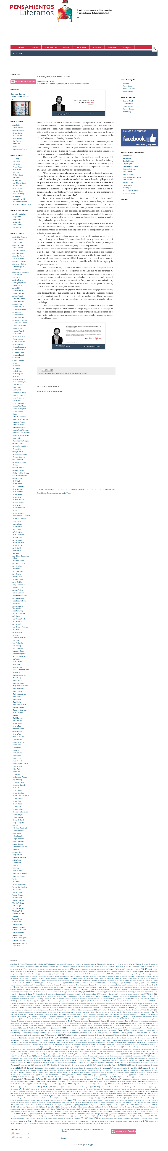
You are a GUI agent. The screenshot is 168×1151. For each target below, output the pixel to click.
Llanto (119, 1054)
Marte (81, 1058)
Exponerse (49, 1025)
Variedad (20, 1118)
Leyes (57, 1054)
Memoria (47, 1060)
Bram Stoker (16, 334)
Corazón (149, 994)
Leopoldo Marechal (19, 656)
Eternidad (54, 1023)
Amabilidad (51, 969)
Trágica (75, 1116)
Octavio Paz (16, 726)
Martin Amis (16, 699)
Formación (13, 1030)
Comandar (145, 987)
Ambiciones (85, 969)
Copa (129, 994)
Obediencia (107, 1070)
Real (147, 1091)
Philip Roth (16, 769)
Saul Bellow (16, 833)
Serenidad (140, 1102)
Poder (69, 1084)
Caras (119, 983)
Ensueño (109, 1016)
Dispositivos (53, 1012)
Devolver (44, 1010)
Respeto (20, 1098)
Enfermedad (60, 1016)
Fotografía (46, 1030)
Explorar (32, 1025)
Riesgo (138, 1098)
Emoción (109, 1014)
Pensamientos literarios (79, 373)
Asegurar (132, 974)
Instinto (133, 1047)
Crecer (116, 996)
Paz (42, 1077)
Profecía (49, 1089)
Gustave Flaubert (18, 470)
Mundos (132, 1065)
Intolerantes (127, 1049)
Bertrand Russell (18, 331)
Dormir (119, 1012)
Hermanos (91, 1035)
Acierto (126, 964)
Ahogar (85, 966)
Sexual (39, 1105)
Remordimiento (84, 1095)
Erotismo (39, 1019)
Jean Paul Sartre (18, 561)
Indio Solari (16, 178)
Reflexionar (142, 1093)
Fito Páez (15, 172)
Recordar (76, 1093)
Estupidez (34, 1023)
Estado (144, 1021)
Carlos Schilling (17, 344)
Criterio (60, 998)
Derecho (147, 1003)
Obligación (124, 1070)
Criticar (67, 998)
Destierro (122, 1007)
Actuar (146, 964)
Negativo (20, 1070)
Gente (42, 1032)
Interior (89, 1049)
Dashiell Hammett (18, 379)
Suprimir (137, 1109)
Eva (66, 1023)
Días (11, 1014)
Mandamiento (14, 1058)
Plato (18, 1084)
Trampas (153, 1113)
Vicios (14, 1121)
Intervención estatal (107, 1049)
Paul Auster (16, 745)
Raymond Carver (18, 782)
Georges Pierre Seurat (130, 166)
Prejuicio (58, 1087)
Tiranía (40, 1113)
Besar (90, 978)
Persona (31, 1081)
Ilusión (140, 1040)
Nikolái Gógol (17, 723)
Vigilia (64, 1121)
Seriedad (16, 1105)
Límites (56, 1056)
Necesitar (144, 1068)
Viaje (131, 1118)
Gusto (12, 1035)
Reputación (152, 1095)
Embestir (92, 1014)
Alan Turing (16, 125)
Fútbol (148, 1030)
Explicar (24, 1025)
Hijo (136, 1035)
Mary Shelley (17, 702)
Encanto (13, 1016)
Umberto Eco (17, 898)
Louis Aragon (17, 667)
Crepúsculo (14, 998)
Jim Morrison (17, 180)
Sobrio (36, 1107)
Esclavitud (104, 1019)
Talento (38, 1111)
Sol (59, 1107)
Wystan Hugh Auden (19, 943)
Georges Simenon (18, 457)
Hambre (74, 1035)
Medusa (29, 1060)
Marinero (74, 1058)
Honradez (98, 1038)
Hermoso (99, 1035)
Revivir (102, 1098)
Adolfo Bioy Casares (19, 237)
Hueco (142, 1038)
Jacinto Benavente (18, 535)
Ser (116, 1102)
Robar (149, 1098)
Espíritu (127, 1021)
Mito (125, 1062)
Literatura (68, 373)
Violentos (94, 1121)
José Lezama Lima (19, 601)
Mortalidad (54, 1065)
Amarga (76, 969)
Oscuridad (26, 1075)
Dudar (147, 1012)
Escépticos (152, 1019)
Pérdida (69, 1091)
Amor (144, 968)
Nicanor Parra (17, 721)
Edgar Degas (127, 164)
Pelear (108, 1077)
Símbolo (25, 1111)
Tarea (45, 1111)
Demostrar (128, 1003)
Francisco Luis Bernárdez (21, 433)
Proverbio (116, 1089)
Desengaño (13, 1007)
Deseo (22, 1007)
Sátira (12, 1111)
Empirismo (126, 1014)
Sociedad (51, 1107)
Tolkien (14, 879)
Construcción (151, 992)
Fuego (90, 1030)
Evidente (72, 1023)
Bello (75, 978)
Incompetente (152, 1042)
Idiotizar (98, 1040)
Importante (51, 1042)
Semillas (41, 1102)
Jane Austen (16, 551)
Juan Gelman (17, 621)
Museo (140, 1065)
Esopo (14, 414)
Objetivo (115, 1070)
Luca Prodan (16, 196)
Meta (153, 1060)
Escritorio (137, 1019)
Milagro (52, 1062)
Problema (23, 1089)
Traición (129, 1113)
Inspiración (109, 1047)
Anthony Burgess (18, 293)
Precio (156, 1084)
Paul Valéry (16, 750)
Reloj (58, 1095)
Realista (16, 1093)
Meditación (21, 1060)
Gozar (99, 1032)
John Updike (16, 574)
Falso (134, 1025)
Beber (48, 978)
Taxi (51, 1111)
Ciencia (16, 987)
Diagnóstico (67, 1010)
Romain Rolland (18, 820)
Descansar (94, 1005)
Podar (63, 1084)
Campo (44, 983)
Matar (95, 1058)
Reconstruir (67, 1093)
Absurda (43, 964)
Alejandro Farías (50, 373)
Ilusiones (132, 1040)
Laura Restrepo (17, 648)
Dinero (143, 1010)
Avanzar (132, 976)
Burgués (68, 980)
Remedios (75, 1095)
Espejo (70, 1021)
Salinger (15, 825)
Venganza (69, 1118)
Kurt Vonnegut (17, 646)
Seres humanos (152, 1102)
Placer (134, 1081)
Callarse (133, 980)
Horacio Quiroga (18, 513)
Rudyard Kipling (18, 823)
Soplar (128, 1107)
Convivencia (122, 994)
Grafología (106, 1032)
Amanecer (60, 969)
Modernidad (144, 1062)
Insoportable (100, 1047)
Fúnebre (142, 1030)
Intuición (145, 1049)
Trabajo (105, 1114)
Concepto (115, 989)
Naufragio (116, 1068)
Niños (39, 1070)
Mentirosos (114, 1060)
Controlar (103, 994)
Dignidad (128, 1010)
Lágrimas (37, 1056)
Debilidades (109, 1001)
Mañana (131, 1058)
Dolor (92, 1012)
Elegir (79, 1014)
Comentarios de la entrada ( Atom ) (59, 493)
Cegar (49, 985)
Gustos (19, 1035)
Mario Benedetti (17, 689)
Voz (27, 1123)
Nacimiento (38, 1068)
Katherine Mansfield (19, 638)
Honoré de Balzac (18, 508)
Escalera (61, 1019)
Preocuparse (86, 1087)
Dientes (121, 1010)
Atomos (49, 976)
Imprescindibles (81, 1042)
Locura (137, 1054)
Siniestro (134, 1105)
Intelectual (32, 1049)
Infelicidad (85, 1044)
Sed (11, 1102)
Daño (85, 1001)
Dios (152, 1010)
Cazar (44, 985)
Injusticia (152, 1044)
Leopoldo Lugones (18, 654)
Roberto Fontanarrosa (20, 812)
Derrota (14, 1005)
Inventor (152, 1049)
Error (46, 1019)
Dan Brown (16, 368)
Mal (108, 1056)
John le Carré (17, 577)
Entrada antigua (109, 489)
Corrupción (50, 996)
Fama (147, 1025)
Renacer (94, 1095)
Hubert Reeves (17, 133)
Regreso (35, 1095)
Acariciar (69, 964)
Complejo (49, 989)
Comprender (84, 989)
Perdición (65, 1079)
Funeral (112, 1030)
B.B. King (15, 159)
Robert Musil (16, 801)
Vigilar (58, 1121)
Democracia (100, 1003)
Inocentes (54, 1047)
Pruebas (139, 1089)
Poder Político (80, 1084)
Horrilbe (121, 1038)
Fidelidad (95, 1028)
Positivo (148, 1084)
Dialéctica (83, 1010)
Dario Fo (15, 376)
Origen (148, 1072)
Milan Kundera (17, 713)
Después (96, 1007)
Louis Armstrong (18, 194)
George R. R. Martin (19, 454)
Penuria (49, 1079)
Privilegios (154, 1087)
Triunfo (61, 1116)
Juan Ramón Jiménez (20, 627)
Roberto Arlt (16, 806)
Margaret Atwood (18, 683)
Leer (152, 1051)
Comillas (42, 989)
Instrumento (151, 1047)
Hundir (46, 1040)
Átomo (79, 1123)
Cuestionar (128, 998)
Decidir (118, 1001)
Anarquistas (47, 971)
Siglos (76, 1105)
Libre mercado (89, 1054)
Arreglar (74, 974)
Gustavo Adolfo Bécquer (20, 473)
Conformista (47, 992)
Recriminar (104, 1093)
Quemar (83, 1091)
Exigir (112, 1023)
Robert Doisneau (129, 89)
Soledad (74, 1107)
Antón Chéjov (17, 304)
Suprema (121, 1109)
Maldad (127, 1056)
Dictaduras (113, 1010)
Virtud (109, 1121)
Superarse (102, 1109)
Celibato (71, 985)
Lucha (146, 1054)
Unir (95, 1116)
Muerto (99, 1065)
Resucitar (70, 1098)
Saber (69, 1100)
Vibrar (150, 1118)
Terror (136, 1111)
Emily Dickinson (18, 403)
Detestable (30, 1010)
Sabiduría (80, 1100)
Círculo (52, 1001)
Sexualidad (47, 1105)
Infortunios (120, 1044)
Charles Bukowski (18, 350)
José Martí (16, 603)
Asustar (20, 976)
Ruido (52, 1100)
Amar (67, 969)
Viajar (126, 1118)
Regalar (20, 1095)
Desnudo (69, 1007)
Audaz (71, 976)
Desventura (13, 1010)
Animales (83, 971)
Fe (47, 1028)
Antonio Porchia (18, 301)
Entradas (16, 1133)
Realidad (154, 1091)
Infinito (101, 1045)
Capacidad (98, 983)
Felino (72, 1028)
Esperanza (93, 1021)
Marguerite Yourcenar (20, 686)
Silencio (102, 1105)
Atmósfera (42, 976)
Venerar (61, 1118)
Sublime (37, 1109)
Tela (70, 1111)
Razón (140, 1091)
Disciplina (20, 1012)
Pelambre (95, 1077)
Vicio (156, 1118)
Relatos (43, 1095)
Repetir (127, 1095)
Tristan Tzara (17, 892)
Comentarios (17, 1137)
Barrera (34, 978)
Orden (126, 1072)
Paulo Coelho (17, 758)
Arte (108, 974)
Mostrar (62, 1065)
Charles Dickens (18, 352)
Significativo (94, 1105)
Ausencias (93, 976)
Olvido (58, 1072)
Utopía (122, 1116)
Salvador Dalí (17, 227)
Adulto (38, 966)
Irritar (31, 1051)
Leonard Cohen (17, 191)
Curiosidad (23, 1001)
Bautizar (41, 978)
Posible (141, 1084)
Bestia (96, 978)
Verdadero (102, 1118)
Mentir (89, 1060)
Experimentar (14, 1025)
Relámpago (66, 1095)
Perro (12, 1081)
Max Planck (16, 141)
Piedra (112, 1081)
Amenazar (102, 969)
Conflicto (38, 992)
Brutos (62, 980)
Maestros (93, 1056)
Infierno (93, 1045)
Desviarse (22, 1010)
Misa (94, 1062)
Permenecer (152, 1079)
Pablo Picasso (17, 225)
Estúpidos (44, 1023)
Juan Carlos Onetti (18, 619)
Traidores (138, 1113)
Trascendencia (35, 1116)
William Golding (17, 935)
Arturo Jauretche (18, 318)
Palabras (88, 1075)
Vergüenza (118, 1118)
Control (95, 994)
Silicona (111, 1105)
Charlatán (129, 985)
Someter (91, 1107)
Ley (44, 1054)
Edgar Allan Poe (18, 387)
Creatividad (107, 996)
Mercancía (123, 1060)
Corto (57, 996)
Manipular (33, 1058)
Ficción (86, 1028)
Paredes (141, 1075)
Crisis (53, 998)
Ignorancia (106, 1040)
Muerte (90, 1065)
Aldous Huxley (17, 248)
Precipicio (16, 1087)
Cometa (19, 989)
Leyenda (50, 1054)
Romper (19, 1100)
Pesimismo (83, 1081)
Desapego (57, 1005)
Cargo (139, 983)
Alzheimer (42, 969)
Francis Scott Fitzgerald (20, 430)
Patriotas (36, 1077)
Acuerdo (153, 964)
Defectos (152, 1001)
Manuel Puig (16, 678)
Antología (114, 971)
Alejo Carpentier (18, 259)
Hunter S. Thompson (19, 519)
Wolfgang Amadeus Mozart (21, 204)
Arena (47, 974)
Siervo (69, 1105)
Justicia (63, 1051)
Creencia (143, 996)
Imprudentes (121, 1042)
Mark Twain (16, 697)
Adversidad (46, 966)
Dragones (128, 1012)
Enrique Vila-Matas (19, 406)
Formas (22, 1030)
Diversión (70, 1012)
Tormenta (80, 1113)
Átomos (86, 1123)
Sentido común (74, 1102)
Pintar (123, 1081)
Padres (63, 1075)
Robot (156, 1098)
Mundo (123, 1065)
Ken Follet (16, 640)
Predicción (31, 1087)
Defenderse (22, 1003)
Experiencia (150, 1023)
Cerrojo (112, 985)
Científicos (27, 987)
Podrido (97, 1084)
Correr (33, 996)
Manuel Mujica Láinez (20, 675)
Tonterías (57, 1113)
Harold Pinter (17, 484)
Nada (75, 1068)
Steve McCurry (128, 91)
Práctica (146, 1089)
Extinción (89, 1025)
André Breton (17, 285)
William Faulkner (18, 932)
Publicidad (22, 1091)
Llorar (125, 1054)
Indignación (68, 1044)
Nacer (29, 1068)
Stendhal (15, 849)
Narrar (97, 1068)
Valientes (145, 1116)
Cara (113, 983)
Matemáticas (103, 1058)
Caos (90, 983)
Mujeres (114, 1065)
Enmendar (93, 1016)
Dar (73, 1001)
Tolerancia (48, 1113)
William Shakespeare (19, 938)
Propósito (97, 1089)
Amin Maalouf (17, 275)
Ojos (39, 1072)
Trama (146, 1113)
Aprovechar (16, 974)
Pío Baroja (16, 774)
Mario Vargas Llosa (19, 694)
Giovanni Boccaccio (19, 462)
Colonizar (136, 987)
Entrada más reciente (45, 489)
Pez (106, 1081)
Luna (24, 1056)
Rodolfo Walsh (17, 817)
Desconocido (115, 1005)
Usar (116, 1116)
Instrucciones (142, 1047)
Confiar (30, 992)
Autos (117, 976)
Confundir (56, 992)
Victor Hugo (16, 906)
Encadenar (151, 1014)
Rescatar (12, 1098)
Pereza (79, 1079)
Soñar (153, 1107)
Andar (62, 971)
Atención (34, 976)
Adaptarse (13, 966)
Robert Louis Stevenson (20, 796)
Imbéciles (34, 1042)
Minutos (73, 1062)
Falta (140, 1025)
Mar (54, 1058)
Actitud (132, 964)
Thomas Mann (17, 871)
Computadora (96, 989)
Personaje (41, 1081)
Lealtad (132, 1051)
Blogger (90, 1145)
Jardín (37, 1051)
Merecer (141, 1060)
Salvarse (113, 1100)
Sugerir (87, 1109)
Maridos (67, 1058)
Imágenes (131, 1042)
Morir (44, 1065)
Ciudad (61, 987)
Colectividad (117, 987)
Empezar (117, 1014)
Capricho (106, 983)
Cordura (13, 996)
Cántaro (38, 1001)
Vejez (27, 1118)
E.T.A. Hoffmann (18, 384)
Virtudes (117, 1121)
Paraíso (133, 1075)
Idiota (91, 1040)
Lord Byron (16, 664)
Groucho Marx (128, 106)
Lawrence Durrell (18, 651)
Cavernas (37, 985)
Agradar (73, 966)
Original (155, 1072)
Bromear (55, 980)
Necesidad (133, 1068)
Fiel (102, 1028)
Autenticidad (101, 976)
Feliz (78, 1028)
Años (14, 978)
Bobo (141, 978)
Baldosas (21, 978)
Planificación (152, 1081)
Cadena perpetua (111, 980)
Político (118, 1084)
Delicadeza (64, 1003)
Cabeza (101, 980)
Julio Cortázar (17, 632)
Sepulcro (110, 1102)
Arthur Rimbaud (17, 315)
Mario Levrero (17, 691)
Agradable (66, 966)
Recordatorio (86, 1093)
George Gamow (18, 130)
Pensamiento (17, 1079)
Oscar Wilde (16, 734)
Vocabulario (152, 1121)
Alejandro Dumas (18, 256)
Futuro (120, 1030)
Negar (12, 1070)
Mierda (45, 1062)
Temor (85, 1111)
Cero (98, 985)
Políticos (126, 1084)
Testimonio (144, 1111)
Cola (110, 987)
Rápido (58, 1100)
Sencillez (48, 1102)
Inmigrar (21, 1047)
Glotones (65, 1032)
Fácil (128, 1030)
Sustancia (146, 1109)
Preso (104, 1087)
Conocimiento (89, 992)
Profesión (58, 1089)
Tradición (114, 1113)
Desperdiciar (87, 1007)
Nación (69, 1068)
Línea (63, 1056)
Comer (12, 989)
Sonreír (106, 1107)
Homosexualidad (78, 1038)
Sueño (53, 1109)
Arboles (36, 974)
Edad (17, 1014)
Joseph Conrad (17, 587)
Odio (21, 1072)
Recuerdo (112, 1093)
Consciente (109, 992)
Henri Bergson (17, 489)
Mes (148, 1060)
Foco (154, 1028)
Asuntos (153, 974)
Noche (46, 1070)
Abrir (35, 964)
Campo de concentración (56, 983)
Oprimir (102, 1072)
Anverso (121, 971)
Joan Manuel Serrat (19, 183)
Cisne (54, 987)
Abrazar (29, 964)
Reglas (28, 1095)
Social (43, 1107)
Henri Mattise (127, 172)
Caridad (145, 983)
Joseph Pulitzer (17, 590)
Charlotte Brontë (18, 355)
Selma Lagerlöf (17, 836)
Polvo (103, 1084)
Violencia (85, 1121)
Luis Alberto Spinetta (19, 202)
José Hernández (18, 598)
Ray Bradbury (17, 780)
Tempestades (93, 1111)
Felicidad (62, 1028)
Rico (131, 1098)
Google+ (64, 1138)
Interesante (80, 1049)
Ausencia (85, 976)
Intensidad (64, 1049)
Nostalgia (76, 1070)
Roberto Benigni (128, 109)
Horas (105, 1038)
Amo (137, 969)
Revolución (110, 1098)
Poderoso (89, 1084)
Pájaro (56, 1091)
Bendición (82, 978)
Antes (107, 971)
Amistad (120, 969)
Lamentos (111, 1051)
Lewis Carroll (17, 662)
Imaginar (25, 1042)
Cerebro (91, 985)
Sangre (120, 1100)
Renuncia (110, 1095)
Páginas (49, 1091)
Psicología (154, 1089)
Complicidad (57, 989)
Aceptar (111, 964)
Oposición (95, 1072)
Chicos (136, 985)
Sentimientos (86, 1102)
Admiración (23, 966)
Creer (151, 996)
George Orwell (17, 452)
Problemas (34, 1089)
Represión (135, 1095)
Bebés (60, 978)
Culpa (141, 998)
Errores (53, 1019)
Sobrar (30, 1107)
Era (33, 1019)
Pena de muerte (147, 1077)
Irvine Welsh (16, 521)
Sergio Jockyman (18, 839)
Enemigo (43, 1017)
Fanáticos (32, 1028)
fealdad (65, 1123)
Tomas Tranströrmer (19, 884)
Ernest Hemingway (19, 409)
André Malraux (17, 291)
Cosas (64, 996)
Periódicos (133, 1079)
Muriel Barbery (17, 718)
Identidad (83, 1040)
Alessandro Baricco (19, 264)
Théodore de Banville (19, 874)
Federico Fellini (128, 104)
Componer (66, 989)
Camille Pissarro (128, 161)
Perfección (97, 1079)
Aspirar (140, 974)
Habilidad (26, 1035)
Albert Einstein (17, 128)
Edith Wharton (17, 390)
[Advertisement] (143, 22)
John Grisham (17, 566)
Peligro (114, 1077)
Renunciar (119, 1095)
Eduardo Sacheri (18, 398)
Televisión (77, 1111)
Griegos (130, 1032)
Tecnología (57, 1111)
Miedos (37, 1062)
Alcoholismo (120, 966)
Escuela (145, 1019)
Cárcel (45, 1001)
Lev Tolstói (16, 659)
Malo (144, 1056)
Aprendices (154, 971)
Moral (30, 1065)
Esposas (120, 1021)
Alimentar (152, 966)
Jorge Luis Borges (18, 585)
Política (109, 1084)
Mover (75, 1065)
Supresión (130, 1109)
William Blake (17, 924)
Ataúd (27, 976)
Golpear (92, 1032)
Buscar (75, 981)
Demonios (119, 1003)
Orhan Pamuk (17, 731)
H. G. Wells (16, 481)
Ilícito (146, 1040)
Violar (77, 1121)
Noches (53, 1070)
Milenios (59, 1062)
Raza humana (120, 1091)
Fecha (54, 1028)
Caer (120, 980)
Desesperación (33, 1007)
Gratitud (123, 1032)
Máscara (155, 1065)
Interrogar (96, 1049)
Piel (118, 1081)
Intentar (72, 1049)
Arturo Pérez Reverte (19, 320)
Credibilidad (134, 996)
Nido (26, 1070)
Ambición (93, 969)
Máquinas (147, 1065)
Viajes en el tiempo (141, 1118)
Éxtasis (106, 1123)
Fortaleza (30, 1030)
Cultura (13, 1001)
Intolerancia (118, 1049)
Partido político (151, 1075)
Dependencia (138, 1003)
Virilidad (102, 1121)
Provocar (124, 1089)
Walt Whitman (17, 919)
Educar (24, 1014)
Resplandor (29, 1098)
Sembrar (34, 1102)
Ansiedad (100, 971)
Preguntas (42, 1086)
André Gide (16, 288)
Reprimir (143, 1095)
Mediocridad (151, 1058)
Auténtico (124, 976)
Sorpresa (136, 1107)
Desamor (38, 1005)
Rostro (32, 1100)
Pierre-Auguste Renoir (130, 191)
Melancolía (37, 1060)
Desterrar (114, 1007)
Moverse (82, 1065)
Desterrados (105, 1007)
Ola (46, 1072)
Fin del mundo (117, 1028)
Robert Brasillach (18, 793)
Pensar (40, 1079)
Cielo (156, 985)
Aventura (140, 976)
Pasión (22, 1077)
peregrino (73, 1123)
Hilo (146, 1035)
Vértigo (41, 1123)
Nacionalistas (60, 1068)
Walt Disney (127, 112)
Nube (83, 1070)
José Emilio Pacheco (19, 595)
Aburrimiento (61, 964)
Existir (132, 1023)
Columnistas (60, 373)
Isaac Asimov (17, 524)
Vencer (48, 1118)
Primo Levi (16, 772)
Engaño (76, 1017)
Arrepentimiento (83, 974)
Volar (12, 1123)
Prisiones (146, 1087)
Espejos (77, 1021)
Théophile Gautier (18, 876)
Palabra (78, 1075)
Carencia (126, 983)
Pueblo (29, 1091)
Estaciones (137, 1021)
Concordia (145, 989)
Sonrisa (113, 1107)
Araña (24, 974)
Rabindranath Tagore (19, 777)
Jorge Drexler (17, 188)
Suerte (44, 1109)
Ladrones (93, 1051)
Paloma (97, 1075)
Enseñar (100, 1016)
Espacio (37, 1021)
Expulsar (74, 1025)
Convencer (112, 994)
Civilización (70, 987)
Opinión (65, 1072)
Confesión (13, 992)
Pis (129, 1081)
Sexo (31, 1105)
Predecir (23, 1087)
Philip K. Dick (17, 766)
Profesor (65, 1089)
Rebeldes (34, 1093)
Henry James (17, 494)
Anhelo (76, 971)
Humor (39, 1040)
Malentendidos (137, 1056)
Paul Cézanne (128, 183)
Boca (146, 978)
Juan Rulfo (16, 630)
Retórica (95, 1098)
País (48, 1077)
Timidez (33, 1113)
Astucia (147, 974)
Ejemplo (56, 1014)
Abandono (13, 964)
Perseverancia (21, 1081)
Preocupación (74, 1087)
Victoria (21, 1121)
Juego (50, 1051)
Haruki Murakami (18, 486)
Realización (24, 1093)
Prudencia (132, 1089)
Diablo (59, 1010)
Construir (13, 994)
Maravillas (60, 1058)
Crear (97, 996)
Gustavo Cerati (17, 175)
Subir (12, 1109)
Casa (11, 985)
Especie (53, 1021)
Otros (46, 1075)
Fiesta (108, 1028)
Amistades (130, 969)
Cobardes (93, 987)
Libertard (80, 1054)
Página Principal (78, 489)
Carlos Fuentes (17, 339)
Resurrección (78, 1098)
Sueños (61, 1109)
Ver (82, 1118)
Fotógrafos (56, 1030)
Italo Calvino (16, 529)
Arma (60, 974)
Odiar (14, 1072)
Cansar (77, 983)
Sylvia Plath (16, 860)
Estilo (12, 1023)
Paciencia (54, 1075)
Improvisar (100, 1042)
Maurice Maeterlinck (19, 707)
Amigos (110, 969)
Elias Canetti (16, 401)
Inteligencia (43, 1049)
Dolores (111, 1012)
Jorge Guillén (17, 582)
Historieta (31, 1038)
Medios (12, 1060)
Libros (98, 1054)
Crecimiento (124, 996)
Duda (141, 1012)
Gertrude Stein (17, 460)
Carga (133, 983)
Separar (103, 1102)
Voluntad (19, 1123)
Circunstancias (45, 987)
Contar (30, 994)
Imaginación (14, 1042)
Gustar (153, 1032)
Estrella (18, 1023)
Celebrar (64, 985)
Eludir (86, 1014)
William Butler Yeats (19, 930)
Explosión (40, 1025)
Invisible (12, 1051)
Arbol (29, 974)
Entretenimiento (136, 1016)
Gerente (51, 1032)
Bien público (133, 978)
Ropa (26, 1100)
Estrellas (25, 1023)
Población (42, 1084)
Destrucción (143, 1007)
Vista (136, 1121)
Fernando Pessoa (18, 422)
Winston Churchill (18, 941)
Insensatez (81, 1047)
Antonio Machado (18, 299)
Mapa (48, 1058)
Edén (31, 1014)
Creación (89, 996)
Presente (95, 1087)
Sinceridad (126, 1105)
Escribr (130, 1019)
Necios (153, 1068)
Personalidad (51, 1081)
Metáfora (12, 1062)
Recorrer (95, 1093)
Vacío (130, 1116)
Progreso (80, 1089)
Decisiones (133, 1001)
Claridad (79, 987)
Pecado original (67, 1077)
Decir (124, 1001)
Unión (110, 1116)
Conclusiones (136, 989)
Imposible (61, 1042)
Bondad (13, 981)
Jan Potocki (16, 548)
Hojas (39, 1038)
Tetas (150, 1111)
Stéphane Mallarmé (19, 857)
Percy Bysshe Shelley (20, 764)
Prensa (65, 1087)
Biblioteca (110, 978)
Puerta (37, 1091)
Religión (50, 1096)
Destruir (152, 1007)
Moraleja (37, 1065)
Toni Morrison (17, 890)
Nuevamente (92, 1070)
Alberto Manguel (18, 245)
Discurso (29, 1012)
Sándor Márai (17, 863)
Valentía (136, 1116)
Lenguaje (23, 1054)
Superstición (112, 1109)
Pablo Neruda (17, 739)
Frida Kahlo (16, 219)
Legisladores (14, 1054)
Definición (40, 1003)
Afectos (58, 966)
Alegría (129, 966)
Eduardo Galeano (18, 395)
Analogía (39, 971)
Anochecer (91, 971)
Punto (43, 1091)
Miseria (109, 1062)
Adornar (31, 966)
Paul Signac (127, 188)
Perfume (106, 1079)
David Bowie (16, 170)
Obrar (141, 1070)
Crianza (32, 998)
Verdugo (110, 1118)
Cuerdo (105, 998)
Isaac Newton (17, 136)
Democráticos (110, 1003)
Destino (131, 1007)
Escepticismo (95, 1019)
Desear (153, 1005)
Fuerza (97, 1030)
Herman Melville (18, 500)
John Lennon (17, 186)
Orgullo (141, 1072)
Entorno (125, 1016)
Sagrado (99, 1100)
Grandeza (115, 1032)
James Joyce (17, 540)
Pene (156, 1077)
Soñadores (144, 1107)
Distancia (62, 1012)
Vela (32, 1118)
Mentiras (105, 1060)
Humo (32, 1040)
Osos (34, 1075)
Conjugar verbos (67, 992)
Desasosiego (76, 1005)
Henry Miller (16, 497)
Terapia (124, 1111)
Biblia (102, 978)
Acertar (119, 964)
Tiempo (15, 1113)
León (62, 1054)
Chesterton (16, 358)
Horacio (15, 511)
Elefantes (72, 1014)
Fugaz (105, 1030)
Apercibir (134, 971)
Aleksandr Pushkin (18, 261)
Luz (30, 1056)
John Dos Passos (18, 563)
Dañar (79, 1001)
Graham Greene (18, 468)
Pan (103, 1075)
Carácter (152, 983)
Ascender (124, 974)
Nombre (67, 1070)
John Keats (16, 569)
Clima (86, 987)
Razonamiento (130, 1091)
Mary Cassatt (127, 180)
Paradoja (126, 1075)
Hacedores (51, 1035)
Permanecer (143, 1079)
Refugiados (152, 1093)
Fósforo (135, 1030)
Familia (153, 1025)
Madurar (77, 1056)
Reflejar (132, 1093)
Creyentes (23, 998)
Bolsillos (153, 978)
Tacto (31, 1111)
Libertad (70, 1054)
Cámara (31, 1001)
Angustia (69, 971)
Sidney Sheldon (17, 841)
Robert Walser (17, 804)
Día (153, 1012)
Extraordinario (107, 1025)
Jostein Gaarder (18, 593)
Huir (154, 1038)
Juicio (56, 1051)
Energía (51, 1016)
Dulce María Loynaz (19, 382)
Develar (37, 1010)
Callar (126, 980)
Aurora (78, 976)
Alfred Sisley (127, 156)
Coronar (20, 996)
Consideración (140, 992)
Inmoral (28, 1047)
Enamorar (142, 1014)
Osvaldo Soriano (18, 737)
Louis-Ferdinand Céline (20, 670)
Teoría (117, 1111)
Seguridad (19, 1102)
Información (110, 1044)
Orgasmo (133, 1072)
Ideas (74, 1040)
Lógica (70, 1056)
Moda (130, 1062)
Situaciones (22, 1107)
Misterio (117, 1063)
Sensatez (56, 1102)
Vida (28, 1121)
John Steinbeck (17, 571)
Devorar (51, 1010)
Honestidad (89, 1038)
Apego (128, 971)
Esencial (21, 1021)
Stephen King (17, 852)
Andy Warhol (16, 217)
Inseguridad (71, 1047)
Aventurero (149, 976)
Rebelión (42, 1093)
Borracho (22, 980)
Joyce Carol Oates (18, 613)
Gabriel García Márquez (20, 441)
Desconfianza (104, 1005)
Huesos (148, 1038)
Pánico (62, 1091)
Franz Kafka (16, 438)
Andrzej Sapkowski (19, 283)
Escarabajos (77, 1019)
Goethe (15, 465)
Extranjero (98, 1025)
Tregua (45, 1116)
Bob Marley (16, 164)
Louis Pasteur (17, 138)
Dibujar (90, 1010)
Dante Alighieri (17, 374)
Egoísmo (48, 1014)
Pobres (49, 1084)
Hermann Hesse (18, 503)
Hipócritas (13, 1038)
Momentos (14, 1065)
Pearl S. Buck (17, 761)
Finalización (134, 1028)
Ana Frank (16, 277)
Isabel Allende (17, 527)
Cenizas (84, 985)
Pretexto (111, 1087)
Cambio (155, 980)
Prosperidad (107, 1089)
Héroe (52, 1040)
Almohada (29, 969)
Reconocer (58, 1093)
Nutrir (100, 1070)
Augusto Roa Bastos (19, 323)
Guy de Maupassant (19, 476)
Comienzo (34, 989)
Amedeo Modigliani (19, 214)
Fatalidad (41, 1028)
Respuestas (61, 1098)
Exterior (81, 1025)
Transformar (24, 1116)
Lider (105, 1054)
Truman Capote (17, 895)
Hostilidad (129, 1038)
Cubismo (97, 998)
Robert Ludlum (17, 798)
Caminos (37, 983)
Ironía (19, 1051)
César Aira (16, 366)
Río (64, 1100)
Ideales (59, 1040)
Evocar (79, 1023)
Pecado (56, 1077)
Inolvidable (63, 1047)
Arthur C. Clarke (18, 307)
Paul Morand (16, 747)
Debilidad (100, 1001)
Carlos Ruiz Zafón (18, 342)
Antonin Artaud (17, 296)
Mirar (87, 1063)
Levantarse (37, 1054)
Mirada (81, 1062)
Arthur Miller (16, 312)
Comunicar (106, 989)
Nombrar (60, 1070)
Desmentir (62, 1007)
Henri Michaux (17, 492)
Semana (27, 1102)
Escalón (68, 1019)
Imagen (153, 1040)
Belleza (67, 978)
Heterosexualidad (120, 1035)
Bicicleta (118, 978)
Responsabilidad (49, 1098)
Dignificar (136, 1010)
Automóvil (110, 976)
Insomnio (90, 1047)
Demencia (91, 1003)
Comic (26, 989)
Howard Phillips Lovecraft (21, 516)
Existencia (121, 1023)
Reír (126, 1098)
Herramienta (109, 1035)
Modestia (153, 1062)
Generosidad (26, 1032)
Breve (29, 980)
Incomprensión (14, 1044)
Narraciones (89, 1068)
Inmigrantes (13, 1047)
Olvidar (51, 1072)
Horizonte (113, 1038)
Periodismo (115, 1079)
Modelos (136, 1062)
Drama (135, 1012)
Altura (35, 969)
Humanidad (14, 1040)
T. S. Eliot (15, 868)
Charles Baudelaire (19, 347)
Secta (154, 1100)
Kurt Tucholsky (17, 643)
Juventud (71, 1051)
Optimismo (110, 1072)
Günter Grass (17, 478)
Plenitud (25, 1084)
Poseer (134, 1084)
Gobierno (84, 1032)
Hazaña (82, 1035)
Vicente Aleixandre (18, 903)
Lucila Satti (16, 673)
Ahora (92, 966)
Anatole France (17, 280)
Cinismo (35, 987)
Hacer (59, 1035)
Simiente (118, 1105)
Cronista (74, 998)
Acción (93, 964)
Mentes (82, 1060)
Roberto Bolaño (17, 809)
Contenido (51, 994)
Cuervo (120, 998)
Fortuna (38, 1030)
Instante (125, 1047)
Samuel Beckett (17, 831)
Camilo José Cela (18, 336)
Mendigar (56, 1060)
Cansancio (68, 983)
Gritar (138, 1032)
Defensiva (31, 1003)
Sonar (99, 1107)
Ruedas (45, 1100)
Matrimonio (121, 1058)
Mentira (96, 1060)
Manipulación (24, 1058)
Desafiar (22, 1005)
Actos (139, 964)
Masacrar (87, 1058)
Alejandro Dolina (18, 253)
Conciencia (124, 989)
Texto (156, 1111)
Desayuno (86, 1005)
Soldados (65, 1107)
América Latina (29, 971)
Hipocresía (153, 1035)
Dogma (85, 1012)
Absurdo (51, 964)
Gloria (58, 1032)
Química (99, 1091)
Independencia (48, 1044)
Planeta (142, 1081)
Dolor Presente (102, 1012)
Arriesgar (93, 974)
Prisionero (138, 1087)
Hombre (48, 1037)
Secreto (138, 1100)
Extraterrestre (119, 1025)
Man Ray (126, 83)
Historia (21, 1038)
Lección (138, 1051)
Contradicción (78, 994)
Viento (51, 1121)
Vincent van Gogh (129, 193)
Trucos (69, 1116)
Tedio (65, 1111)
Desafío (29, 1005)
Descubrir (143, 1005)
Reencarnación (123, 1093)
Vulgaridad (33, 1123)
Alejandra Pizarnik (18, 250)
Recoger (50, 1093)
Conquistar (100, 992)
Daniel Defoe (17, 371)
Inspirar (118, 1047)
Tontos (72, 1113)
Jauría (43, 1051)
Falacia (128, 1025)
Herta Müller (16, 505)
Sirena (148, 1105)
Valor (152, 1116)
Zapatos (58, 1123)
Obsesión (148, 1070)
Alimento (13, 969)
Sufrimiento (71, 1109)
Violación (71, 1121)
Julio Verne (16, 635)
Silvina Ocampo (17, 844)
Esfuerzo (30, 1021)
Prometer (89, 1089)
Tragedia (122, 1113)
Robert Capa (127, 86)
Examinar (106, 1023)
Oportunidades (85, 1072)
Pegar (88, 1077)
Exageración (96, 1023)
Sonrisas (121, 1107)
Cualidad (90, 998)
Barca (28, 978)
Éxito (99, 1123)
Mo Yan (15, 715)
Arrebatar (66, 974)
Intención (55, 1049)
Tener (110, 1111)
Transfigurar (13, 1116)
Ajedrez (106, 966)
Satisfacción (129, 1100)
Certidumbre (120, 985)
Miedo (28, 1062)
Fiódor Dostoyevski (19, 427)
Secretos (147, 1100)
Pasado (13, 1077)
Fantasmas (13, 1028)
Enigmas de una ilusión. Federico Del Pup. (19, 96)
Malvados (152, 1056)
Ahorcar (99, 966)
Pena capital (137, 1077)
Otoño (40, 1075)
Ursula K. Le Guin (18, 900)
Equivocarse (25, 1019)
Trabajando (89, 1113)
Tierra (25, 1114)
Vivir (142, 1121)
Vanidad (13, 1118)
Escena (85, 1019)
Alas (112, 966)
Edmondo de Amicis (19, 392)
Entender (117, 1017)
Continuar (69, 994)
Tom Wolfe (16, 882)
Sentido (64, 1102)
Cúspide (66, 1001)
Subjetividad (20, 1109)
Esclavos (113, 1019)
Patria (30, 1077)
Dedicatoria (143, 1001)
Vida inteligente (42, 1121)
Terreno (130, 1111)
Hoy (136, 1038)
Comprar (74, 989)
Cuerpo (111, 999)
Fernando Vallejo (18, 425)
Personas (62, 1081)
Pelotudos (123, 1077)
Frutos (84, 1030)
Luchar (152, 1054)
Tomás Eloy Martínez (19, 887)
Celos (78, 985)
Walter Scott (16, 922)
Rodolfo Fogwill (17, 814)
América (19, 971)
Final (126, 1028)
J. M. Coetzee (17, 532)
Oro (20, 1075)
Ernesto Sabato (17, 411)
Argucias (53, 974)
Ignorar (116, 1040)
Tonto (65, 1114)
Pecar (76, 1077)
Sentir (96, 1102)
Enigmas (85, 1016)
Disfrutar (37, 1012)
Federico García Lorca (20, 419)
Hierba (131, 1035)
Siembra (62, 1105)
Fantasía (23, 1028)
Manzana (42, 1058)
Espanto (45, 1021)
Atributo (64, 976)
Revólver (120, 1098)
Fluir (148, 1028)
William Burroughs (18, 927)
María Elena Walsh (19, 705)
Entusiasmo (147, 1016)
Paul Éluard (16, 756)
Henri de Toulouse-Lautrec (132, 177)
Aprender (143, 971)
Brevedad (36, 980)
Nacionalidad (49, 1068)
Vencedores (40, 1118)
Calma (140, 980)
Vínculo (47, 1123)
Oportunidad (74, 1072)
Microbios (20, 1062)
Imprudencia (110, 1042)
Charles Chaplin (128, 101)
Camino (27, 983)
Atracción (57, 976)
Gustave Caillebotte (129, 169)
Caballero (94, 980)
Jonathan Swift (17, 579)
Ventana (76, 1118)
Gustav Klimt (16, 222)
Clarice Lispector (18, 360)
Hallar (68, 1035)
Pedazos (82, 1077)
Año (156, 976)
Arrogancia (101, 974)
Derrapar (155, 1003)
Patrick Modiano (18, 742)
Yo (53, 1123)
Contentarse (60, 994)
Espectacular (61, 1021)
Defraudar (55, 1003)
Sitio (14, 1107)
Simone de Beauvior (19, 847)
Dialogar (75, 1010)
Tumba (82, 1116)
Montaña (23, 1065)
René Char (16, 788)
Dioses (12, 1012)
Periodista (125, 1079)
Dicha (96, 1010)
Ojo (34, 1072)
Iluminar (124, 1040)
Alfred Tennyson (18, 267)
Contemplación (40, 994)
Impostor (71, 1042)
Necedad (124, 1068)
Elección (64, 1014)
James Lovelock (18, 543)
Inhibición (135, 1044)
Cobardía (103, 987)
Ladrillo (87, 1051)
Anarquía (55, 971)
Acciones (86, 964)
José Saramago (17, 611)
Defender (13, 1003)
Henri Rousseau (128, 174)
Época (92, 1123)
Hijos (141, 1035)
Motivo (69, 1065)
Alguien (144, 966)
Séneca (15, 866)
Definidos (48, 1003)
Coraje (142, 994)
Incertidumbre (140, 1042)
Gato (153, 1030)
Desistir (54, 1007)
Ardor (41, 974)
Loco (131, 1054)
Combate (153, 987)
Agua (79, 966)
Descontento (126, 1005)
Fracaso (75, 1030)
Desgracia (46, 1007)
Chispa (142, 985)
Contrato (88, 994)
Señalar (56, 1105)
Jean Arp (15, 553)
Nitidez (33, 1070)
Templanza (103, 1111)
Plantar (12, 1084)
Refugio (12, 1095)
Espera (85, 1021)
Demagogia (72, 1003)
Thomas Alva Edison (19, 149)
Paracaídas (118, 1075)
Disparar (45, 1012)
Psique (14, 1091)
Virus (124, 1121)
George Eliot (16, 449)
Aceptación (102, 964)
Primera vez (120, 1087)
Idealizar (67, 1040)
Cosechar (81, 996)
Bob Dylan (16, 161)
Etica (61, 1023)
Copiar (135, 994)
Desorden (78, 1007)
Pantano (109, 1075)
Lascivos (119, 1051)
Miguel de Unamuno (19, 710)
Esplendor (113, 1021)
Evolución (87, 1023)
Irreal (25, 1051)
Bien (125, 978)
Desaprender (67, 1005)
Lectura (145, 1051)
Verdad (92, 1118)
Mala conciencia (117, 1056)
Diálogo (78, 1012)
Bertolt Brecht (17, 328)
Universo (102, 1116)
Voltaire (15, 916)
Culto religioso (150, 998)
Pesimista (93, 1081)
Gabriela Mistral (17, 443)
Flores (142, 1028)
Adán (52, 966)
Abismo (22, 964)
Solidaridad (83, 1107)
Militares (66, 1062)
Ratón (106, 1091)
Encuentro (34, 1016)
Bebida (54, 978)
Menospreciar (65, 1060)
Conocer (78, 992)
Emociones (100, 1014)
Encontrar (22, 1016)
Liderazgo (112, 1054)
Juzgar (79, 1051)
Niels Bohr (16, 144)
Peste (101, 1081)
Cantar (84, 983)
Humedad (25, 1040)
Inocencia (46, 1047)
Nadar (81, 1068)
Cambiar (147, 980)
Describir (135, 1005)
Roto (38, 1100)
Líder (50, 1056)
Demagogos (82, 1003)
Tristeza (52, 1116)
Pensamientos (30, 1079)
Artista (117, 974)
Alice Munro (16, 269)
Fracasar (65, 1030)
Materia (112, 1058)
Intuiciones (136, 1049)
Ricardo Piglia (17, 790)
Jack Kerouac (17, 537)
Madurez (84, 1056)
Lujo (18, 1056)
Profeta (72, 1089)
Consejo (130, 992)
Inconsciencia (37, 1044)
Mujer (106, 1065)
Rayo (111, 1091)
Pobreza (56, 1084)
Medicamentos (141, 1058)
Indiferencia (58, 1044)
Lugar (12, 1056)
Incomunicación (25, 1044)
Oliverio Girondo (18, 729)
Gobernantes (74, 1032)
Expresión (65, 1025)
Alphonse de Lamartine (20, 272)
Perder (55, 1079)
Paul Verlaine (17, 753)
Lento (30, 1054)
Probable (15, 1089)
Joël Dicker (16, 616)
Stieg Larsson (17, 855)
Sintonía (142, 1105)
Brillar (44, 980)
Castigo (18, 985)
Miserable (101, 1062)
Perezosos (87, 1079)
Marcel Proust (17, 681)
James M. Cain (17, 545)
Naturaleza (106, 1068)
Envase (155, 1016)
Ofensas (28, 1072)
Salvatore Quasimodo (20, 828)
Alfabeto (137, 966)
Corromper (40, 996)
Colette (14, 363)
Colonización (127, 987)
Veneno (54, 1118)
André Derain (127, 158)
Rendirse (102, 1095)
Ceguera (56, 985)
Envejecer (15, 1019)
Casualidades (26, 985)
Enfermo (69, 1016)
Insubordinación (14, 1049)
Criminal (47, 998)
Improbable (91, 1042)
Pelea (102, 1077)
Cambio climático (17, 983)
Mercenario (132, 1060)
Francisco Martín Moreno (21, 435)
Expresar (57, 1025)
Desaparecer (47, 1005)
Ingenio (127, 1044)
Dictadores (104, 1010)
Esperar (103, 1021)
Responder (38, 1098)
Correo (27, 996)
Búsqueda (85, 980)
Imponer (42, 1042)
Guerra (144, 1033)
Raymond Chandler (19, 785)
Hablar (42, 1035)
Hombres (64, 1038)
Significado (84, 1105)
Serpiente (24, 1105)
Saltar (106, 1100)
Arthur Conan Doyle (19, 309)
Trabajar (97, 1114)
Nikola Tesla (16, 147)
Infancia (76, 1044)
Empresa (133, 1014)
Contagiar (22, 994)
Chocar (149, 985)
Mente (74, 1060)
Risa (144, 1098)
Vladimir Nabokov (18, 914)
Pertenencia (74, 1081)
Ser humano (128, 1102)
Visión (130, 1121)
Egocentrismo (39, 1014)
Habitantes (35, 1035)
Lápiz (44, 1056)
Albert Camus (17, 242)
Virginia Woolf (17, 911)
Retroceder (88, 1098)
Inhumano (144, 1044)
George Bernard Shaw (20, 446)
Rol (13, 1100)
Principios (130, 1087)
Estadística (152, 1021)
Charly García (17, 167)
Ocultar (155, 1070)
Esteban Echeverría (19, 417)
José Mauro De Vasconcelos (17, 607)
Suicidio (93, 1109)
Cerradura (104, 985)
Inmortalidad (37, 1047)
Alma (20, 969)
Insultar (24, 1049)
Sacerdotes (91, 1100)
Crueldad (82, 998)
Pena (130, 1077)
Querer (91, 1091)
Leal (126, 1051)
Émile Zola (16, 946)
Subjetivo (29, 1109)
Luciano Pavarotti (18, 199)
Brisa (49, 980)
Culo (136, 998)
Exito (140, 1023)
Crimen (39, 999)
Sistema (155, 1105)
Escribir (121, 1019)
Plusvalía (33, 1084)
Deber (92, 1001)
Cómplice (59, 1001)
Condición (153, 989)
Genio (34, 1033)
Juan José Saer (17, 624)
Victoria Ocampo (18, 908)
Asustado (13, 976)
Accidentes (78, 964)
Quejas (76, 1091)
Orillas (14, 1075)
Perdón (72, 1079)
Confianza (22, 992)
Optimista (119, 1072)
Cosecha (72, 996)
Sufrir (79, 1109)
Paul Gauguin (127, 185)
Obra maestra (134, 1070)
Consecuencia (120, 992)
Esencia (13, 1021)
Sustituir (153, 1109)
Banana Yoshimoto (19, 326)
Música (16, 1067)
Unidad (89, 1116)
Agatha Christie (17, 240)
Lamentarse (102, 1051)
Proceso (42, 1089)
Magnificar (101, 1056)
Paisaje (70, 1075)
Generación (14, 1033)
